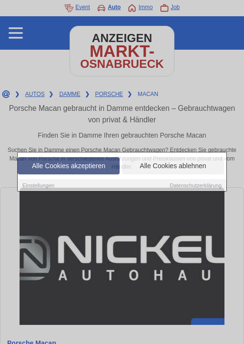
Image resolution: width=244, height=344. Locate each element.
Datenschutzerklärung (196, 185)
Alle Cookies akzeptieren (68, 166)
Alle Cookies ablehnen (173, 166)
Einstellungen (38, 185)
